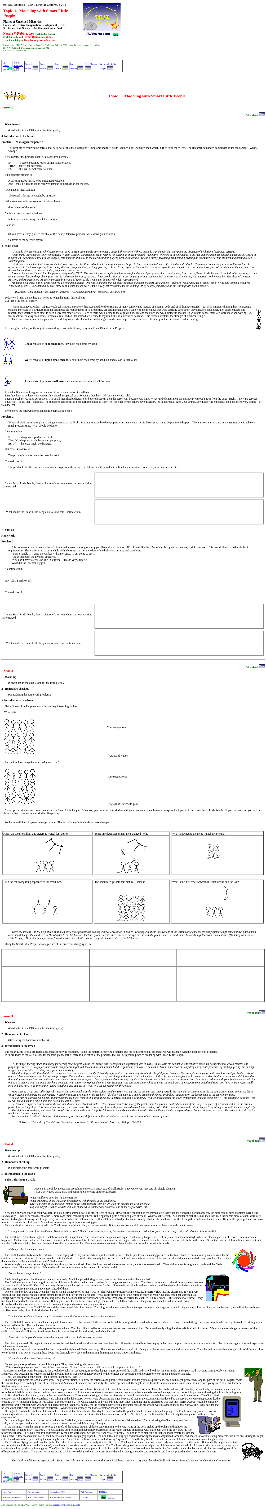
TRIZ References (86, 1492)
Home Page (7, 1492)
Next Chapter (91, 64)
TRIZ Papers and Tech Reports (61, 1497)
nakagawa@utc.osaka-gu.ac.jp (66, 1504)
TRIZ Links (103, 1492)
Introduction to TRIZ (57, 1492)
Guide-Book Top (18, 64)
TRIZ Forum (85, 1497)
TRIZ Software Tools (35, 1497)
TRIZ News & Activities (11, 1497)
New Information (34, 1492)
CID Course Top (6, 66)
